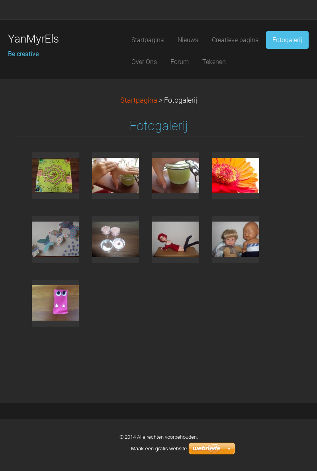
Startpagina (138, 100)
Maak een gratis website (159, 449)
